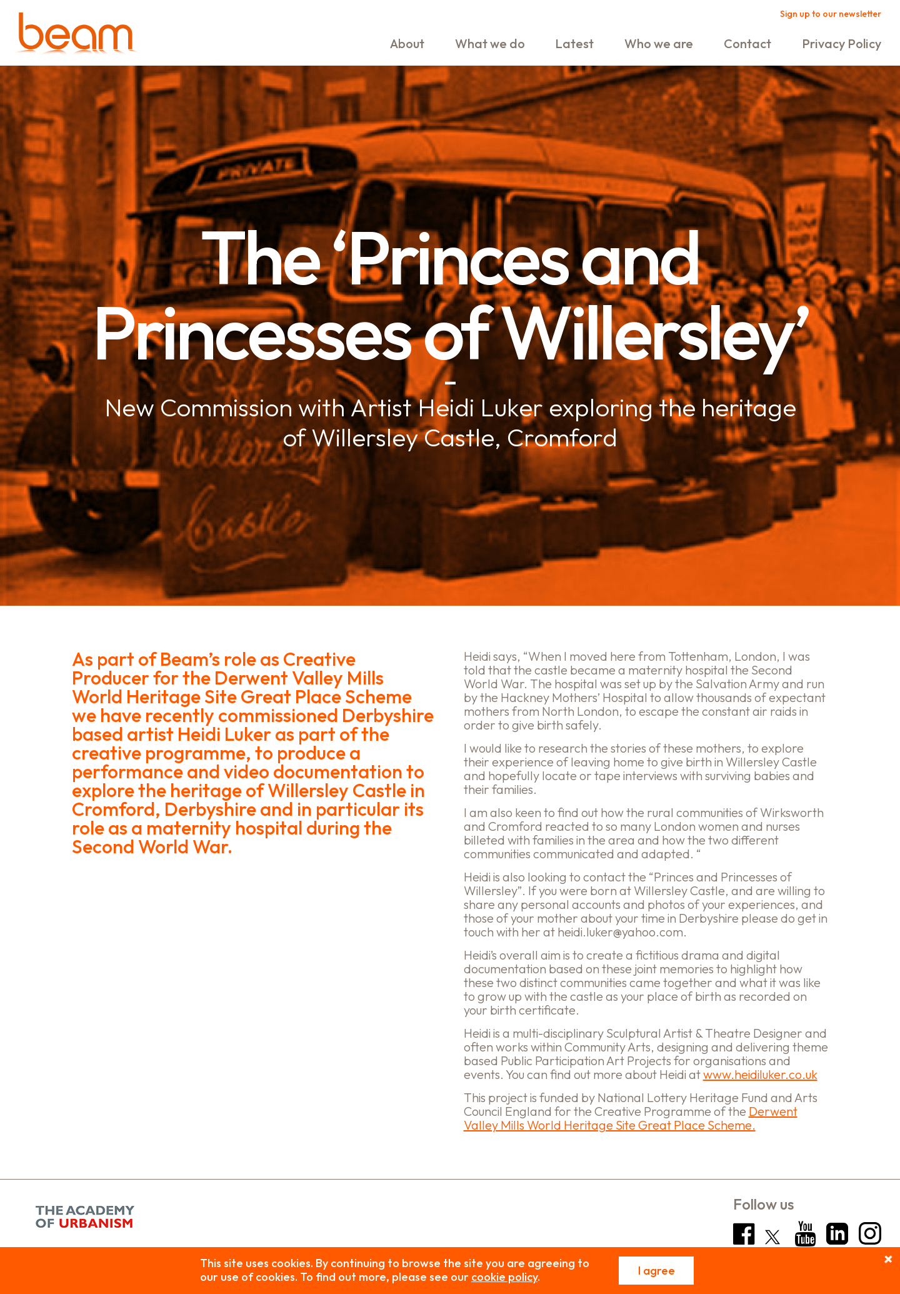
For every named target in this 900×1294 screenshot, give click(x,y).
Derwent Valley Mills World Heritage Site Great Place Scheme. (631, 1118)
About (407, 43)
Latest (574, 43)
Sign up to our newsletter (830, 13)
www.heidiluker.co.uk (760, 1074)
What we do (490, 43)
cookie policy (504, 1277)
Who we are (658, 43)
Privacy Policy (841, 43)
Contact (747, 43)
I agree (656, 1270)
